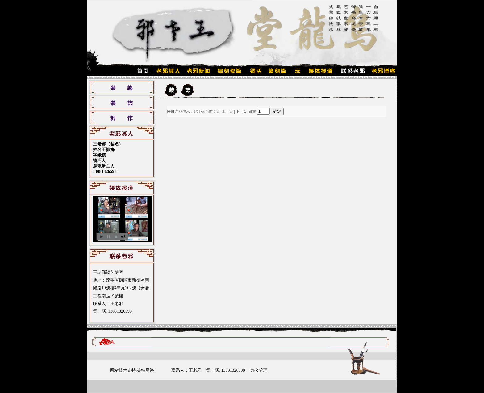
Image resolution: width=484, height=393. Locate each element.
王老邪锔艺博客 (108, 272)
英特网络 (145, 370)
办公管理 (259, 370)
